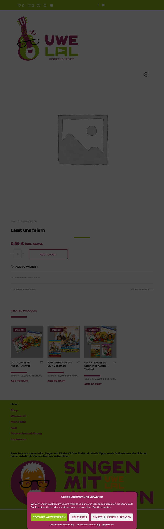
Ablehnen (79, 517)
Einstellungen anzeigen (112, 517)
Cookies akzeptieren (49, 517)
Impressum (108, 524)
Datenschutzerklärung (62, 524)
